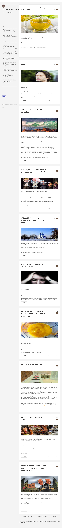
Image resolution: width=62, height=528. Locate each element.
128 (57, 54)
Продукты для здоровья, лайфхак (8, 48)
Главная (3, 1)
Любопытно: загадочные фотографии (9, 46)
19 (43, 516)
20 (44, 516)
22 (46, 516)
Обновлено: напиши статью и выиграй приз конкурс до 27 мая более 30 (33, 171)
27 (52, 516)
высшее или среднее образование (24, 521)
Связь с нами (14, 1)
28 (53, 516)
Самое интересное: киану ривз (7, 30)
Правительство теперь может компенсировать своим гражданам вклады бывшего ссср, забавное (9, 51)
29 (54, 516)
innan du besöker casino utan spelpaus (45, 521)
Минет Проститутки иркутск (34, 521)
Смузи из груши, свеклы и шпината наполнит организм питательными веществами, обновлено (10, 44)
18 (42, 516)
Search (57, 1)
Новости (8, 1)
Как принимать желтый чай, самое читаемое (10, 28)
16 (40, 516)
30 (55, 516)
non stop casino (53, 521)
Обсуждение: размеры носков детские (9, 82)
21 (45, 516)
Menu (60, 1)
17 (41, 516)
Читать (24, 100)
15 (39, 516)
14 (38, 516)
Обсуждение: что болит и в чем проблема (9, 40)
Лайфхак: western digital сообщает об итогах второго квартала (33, 111)
